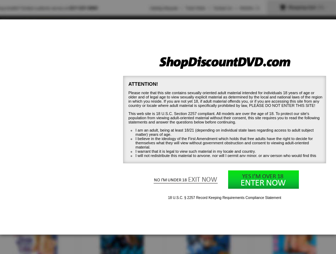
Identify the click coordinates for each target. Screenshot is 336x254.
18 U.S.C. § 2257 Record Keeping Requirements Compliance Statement (224, 198)
